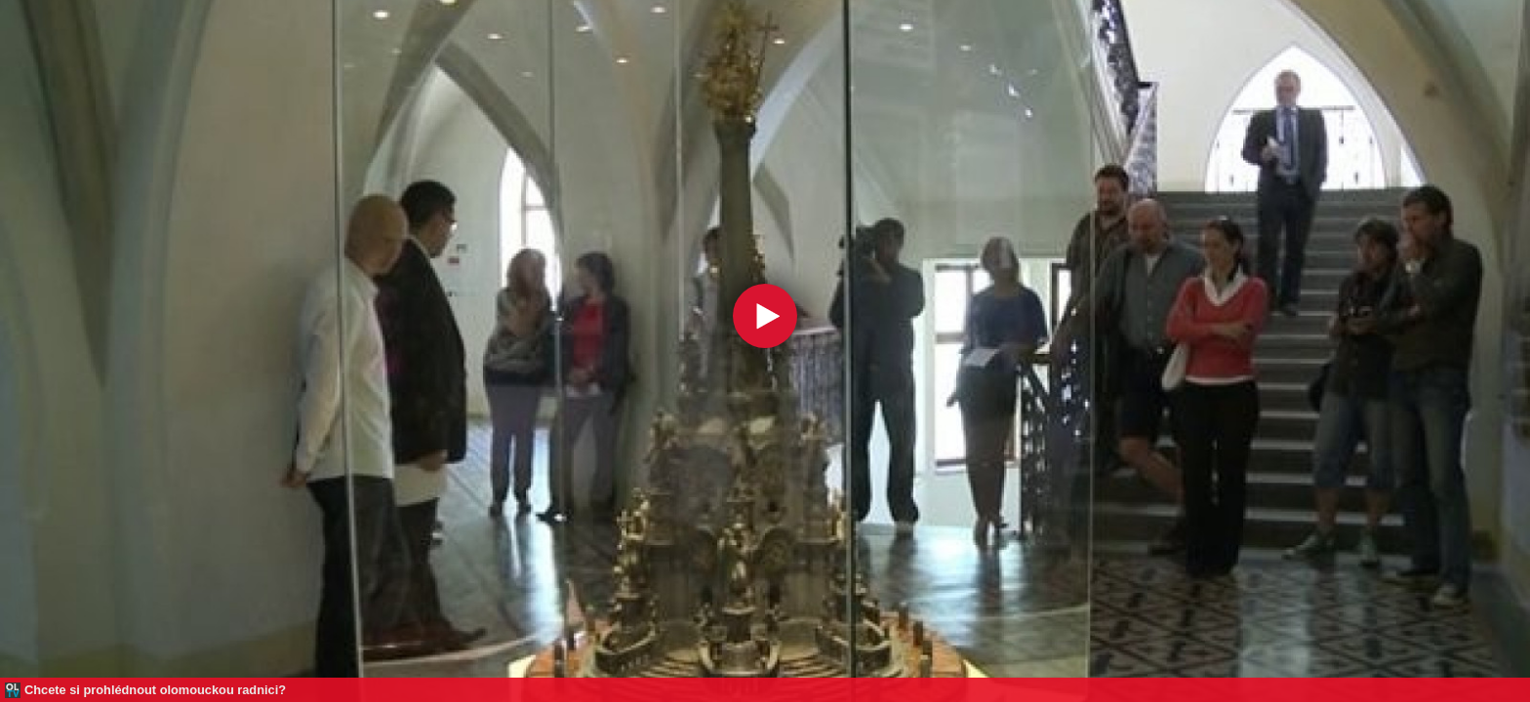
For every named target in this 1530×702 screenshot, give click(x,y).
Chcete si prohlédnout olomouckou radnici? (155, 689)
